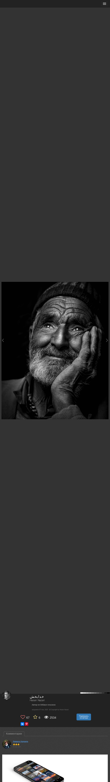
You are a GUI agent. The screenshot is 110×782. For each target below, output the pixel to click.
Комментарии (14, 733)
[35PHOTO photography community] (13, 3)
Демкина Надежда (20, 741)
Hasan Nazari (37, 700)
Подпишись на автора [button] (84, 717)
